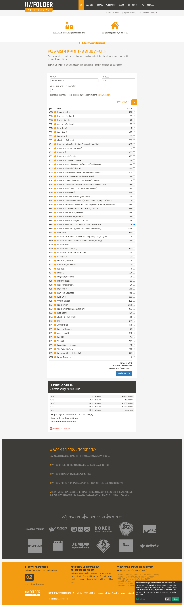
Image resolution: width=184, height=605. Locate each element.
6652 (51, 309)
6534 (51, 188)
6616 (50, 273)
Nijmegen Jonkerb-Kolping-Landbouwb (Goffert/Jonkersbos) (78, 180)
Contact (150, 5)
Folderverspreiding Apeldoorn (135, 579)
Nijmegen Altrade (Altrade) (66, 156)
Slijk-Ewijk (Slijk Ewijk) (65, 349)
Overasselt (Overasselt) (65, 261)
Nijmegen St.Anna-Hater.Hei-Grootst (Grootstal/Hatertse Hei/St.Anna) (81, 184)
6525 (51, 172)
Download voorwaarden (61, 428)
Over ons (89, 5)
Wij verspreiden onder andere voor (92, 517)
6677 (50, 349)
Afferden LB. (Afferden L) (66, 140)
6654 (51, 317)
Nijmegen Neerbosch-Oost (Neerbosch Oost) (72, 221)
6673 (50, 333)
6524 (51, 168)
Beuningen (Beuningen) (65, 293)
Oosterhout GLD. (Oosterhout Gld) (69, 353)
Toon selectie (127, 102)
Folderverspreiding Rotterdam (128, 577)
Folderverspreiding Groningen (128, 583)
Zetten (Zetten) (62, 325)
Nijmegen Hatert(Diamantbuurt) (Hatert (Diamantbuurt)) (77, 188)
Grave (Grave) (62, 132)
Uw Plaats (54, 77)
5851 (50, 140)
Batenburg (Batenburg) (65, 285)
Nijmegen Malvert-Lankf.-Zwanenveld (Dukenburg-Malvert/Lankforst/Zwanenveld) (86, 204)
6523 (51, 164)
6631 (50, 281)
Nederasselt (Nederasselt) (66, 265)
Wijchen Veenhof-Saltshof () (67, 249)
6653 (51, 313)
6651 (50, 305)
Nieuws (99, 5)
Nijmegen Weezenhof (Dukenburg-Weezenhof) (73, 197)
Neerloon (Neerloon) (64, 120)
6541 (50, 209)
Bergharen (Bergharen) (65, 277)
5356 (51, 120)
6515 (50, 152)
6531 (50, 176)
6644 (51, 297)
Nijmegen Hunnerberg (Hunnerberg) (70, 160)
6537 (50, 201)
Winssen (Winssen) (63, 301)
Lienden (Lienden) (63, 112)
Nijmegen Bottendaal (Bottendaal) (69, 148)
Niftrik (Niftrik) (62, 257)
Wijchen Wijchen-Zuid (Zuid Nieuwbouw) (71, 253)
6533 (51, 184)
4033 (51, 112)
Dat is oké (175, 599)
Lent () (59, 321)
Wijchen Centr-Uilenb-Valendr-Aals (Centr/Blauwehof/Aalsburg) (79, 241)
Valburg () (60, 341)
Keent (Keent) (62, 128)
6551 (50, 233)
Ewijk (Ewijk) (61, 297)
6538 (51, 204)
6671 (50, 325)
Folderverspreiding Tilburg (149, 575)
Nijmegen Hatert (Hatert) (66, 192)
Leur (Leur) (61, 269)
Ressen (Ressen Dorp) (65, 357)
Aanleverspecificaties (115, 5)
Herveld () (60, 337)
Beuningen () (62, 289)
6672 (50, 329)
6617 (50, 277)
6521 (50, 156)
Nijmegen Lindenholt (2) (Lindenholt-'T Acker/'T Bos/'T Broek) (79, 229)
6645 (51, 301)
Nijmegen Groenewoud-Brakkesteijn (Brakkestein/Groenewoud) (80, 172)
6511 (50, 144)
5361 (50, 132)
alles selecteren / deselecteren (119, 368)
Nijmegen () (61, 152)
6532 (51, 180)
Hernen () (60, 273)
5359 (51, 128)
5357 (50, 124)
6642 (51, 293)
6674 (50, 337)
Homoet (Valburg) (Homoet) (67, 345)
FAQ (142, 5)
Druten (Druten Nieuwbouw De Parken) (71, 309)
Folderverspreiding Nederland (133, 586)
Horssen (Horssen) (63, 281)
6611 (50, 261)
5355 (51, 116)
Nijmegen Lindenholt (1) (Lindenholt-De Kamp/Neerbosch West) (79, 225)
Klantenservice (112, 13)
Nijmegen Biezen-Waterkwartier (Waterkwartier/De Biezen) (77, 209)
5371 (50, 136)
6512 (50, 148)
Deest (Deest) (62, 313)
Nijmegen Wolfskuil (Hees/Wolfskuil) (70, 213)
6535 (51, 192)
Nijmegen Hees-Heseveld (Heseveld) (70, 217)
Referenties (133, 5)
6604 (51, 249)
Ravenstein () (62, 136)
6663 (51, 321)
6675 (50, 341)
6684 (51, 357)
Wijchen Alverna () (63, 245)
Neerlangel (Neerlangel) (65, 116)
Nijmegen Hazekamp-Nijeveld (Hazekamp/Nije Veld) (75, 176)
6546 (51, 229)
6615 (50, 269)
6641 (50, 289)
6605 (51, 253)
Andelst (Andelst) (63, 333)
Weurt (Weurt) (62, 233)
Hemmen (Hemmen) (64, 329)
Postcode (105, 77)
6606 (51, 257)
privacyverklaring (104, 95)
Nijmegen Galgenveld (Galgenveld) (69, 168)
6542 (51, 213)
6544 (51, 221)
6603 (51, 245)
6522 (51, 160)
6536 (51, 197)
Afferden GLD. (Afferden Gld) (67, 317)
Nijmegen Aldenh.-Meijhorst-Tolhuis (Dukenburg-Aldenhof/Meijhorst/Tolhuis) (84, 201)
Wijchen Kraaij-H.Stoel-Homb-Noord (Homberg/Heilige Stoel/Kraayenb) (82, 237)
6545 (51, 225)
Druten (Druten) (63, 305)
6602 (51, 241)
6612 (50, 265)
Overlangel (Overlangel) (65, 124)
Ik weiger (168, 599)
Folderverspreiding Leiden (127, 574)
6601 (50, 237)
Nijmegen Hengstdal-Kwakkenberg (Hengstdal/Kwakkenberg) (79, 164)
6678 (51, 353)
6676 (50, 345)
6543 (51, 217)
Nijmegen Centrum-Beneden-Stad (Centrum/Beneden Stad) (78, 144)
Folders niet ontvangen (148, 13)
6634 (51, 285)
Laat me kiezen (140, 599)
